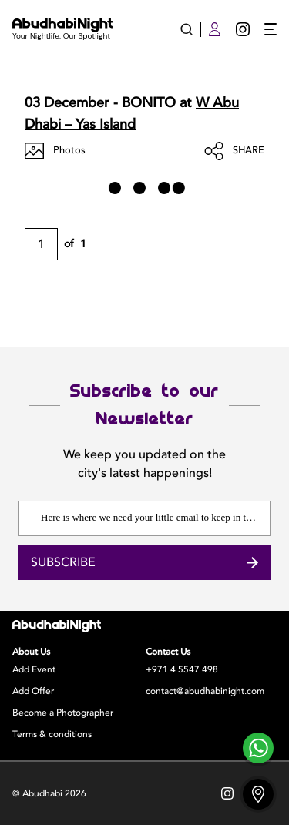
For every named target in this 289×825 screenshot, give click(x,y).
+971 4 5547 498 (182, 669)
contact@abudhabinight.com (205, 691)
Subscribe (144, 562)
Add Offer (33, 691)
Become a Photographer (62, 712)
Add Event (33, 669)
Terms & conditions (52, 734)
